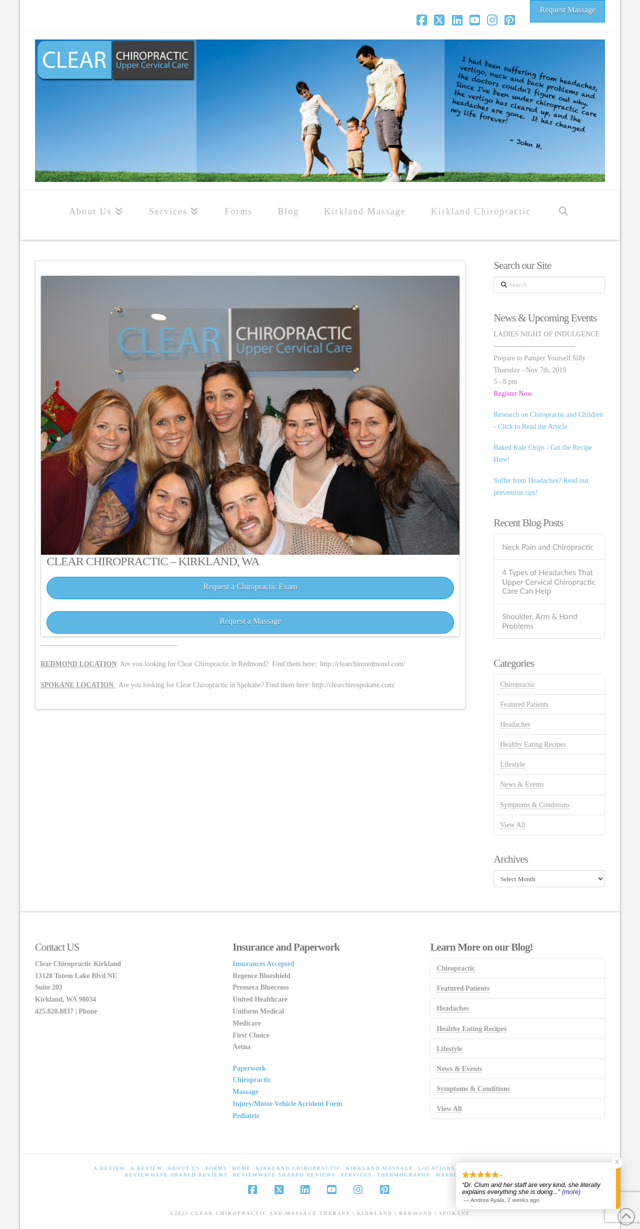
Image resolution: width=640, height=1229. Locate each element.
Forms (217, 1168)
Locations (437, 1168)
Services (356, 1175)
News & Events (522, 784)
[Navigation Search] (563, 215)
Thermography (403, 1175)
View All (512, 825)
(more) (571, 1192)
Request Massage (568, 9)
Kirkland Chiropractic (298, 1168)
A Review (110, 1168)
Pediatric (246, 1116)
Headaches (515, 724)
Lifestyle (512, 764)
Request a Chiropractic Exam (251, 586)
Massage (245, 1092)
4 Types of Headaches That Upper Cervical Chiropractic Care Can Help (549, 581)
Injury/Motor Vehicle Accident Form (287, 1104)
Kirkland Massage (380, 1168)
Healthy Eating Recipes (533, 744)
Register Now (513, 393)
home (241, 1168)
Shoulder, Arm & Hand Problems (540, 621)
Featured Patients (524, 704)
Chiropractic (517, 684)
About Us (184, 1168)
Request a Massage (250, 621)
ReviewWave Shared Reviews (176, 1175)
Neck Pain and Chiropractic (548, 546)
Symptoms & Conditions (535, 805)
